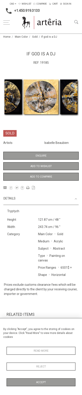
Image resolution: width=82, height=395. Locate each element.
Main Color (21, 36)
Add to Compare (41, 176)
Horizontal (58, 275)
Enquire (41, 155)
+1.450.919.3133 (21, 11)
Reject (41, 366)
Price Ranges (47, 267)
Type (41, 255)
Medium (43, 241)
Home (6, 36)
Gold (35, 36)
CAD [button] (12, 4)
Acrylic (58, 241)
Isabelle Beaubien (56, 143)
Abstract (59, 248)
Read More (41, 350)
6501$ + (66, 267)
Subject (43, 248)
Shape (42, 275)
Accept (41, 382)
